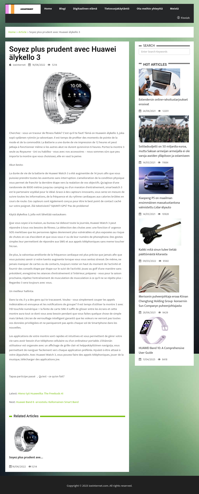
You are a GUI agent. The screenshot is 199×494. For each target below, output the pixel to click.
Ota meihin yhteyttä (150, 8)
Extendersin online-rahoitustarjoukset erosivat (163, 102)
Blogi (62, 8)
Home (48, 8)
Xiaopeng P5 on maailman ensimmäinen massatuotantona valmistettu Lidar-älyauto (159, 203)
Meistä (174, 8)
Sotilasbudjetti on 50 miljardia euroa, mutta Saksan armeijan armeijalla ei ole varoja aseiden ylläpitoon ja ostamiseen (164, 151)
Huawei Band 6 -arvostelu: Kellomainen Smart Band (47, 402)
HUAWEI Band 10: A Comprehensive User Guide (161, 350)
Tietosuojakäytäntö (117, 8)
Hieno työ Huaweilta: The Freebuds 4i (40, 393)
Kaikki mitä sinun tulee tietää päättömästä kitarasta (157, 252)
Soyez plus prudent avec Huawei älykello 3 (26, 457)
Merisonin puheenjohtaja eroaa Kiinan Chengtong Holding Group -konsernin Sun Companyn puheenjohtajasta (163, 301)
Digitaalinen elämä (85, 8)
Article (22, 32)
